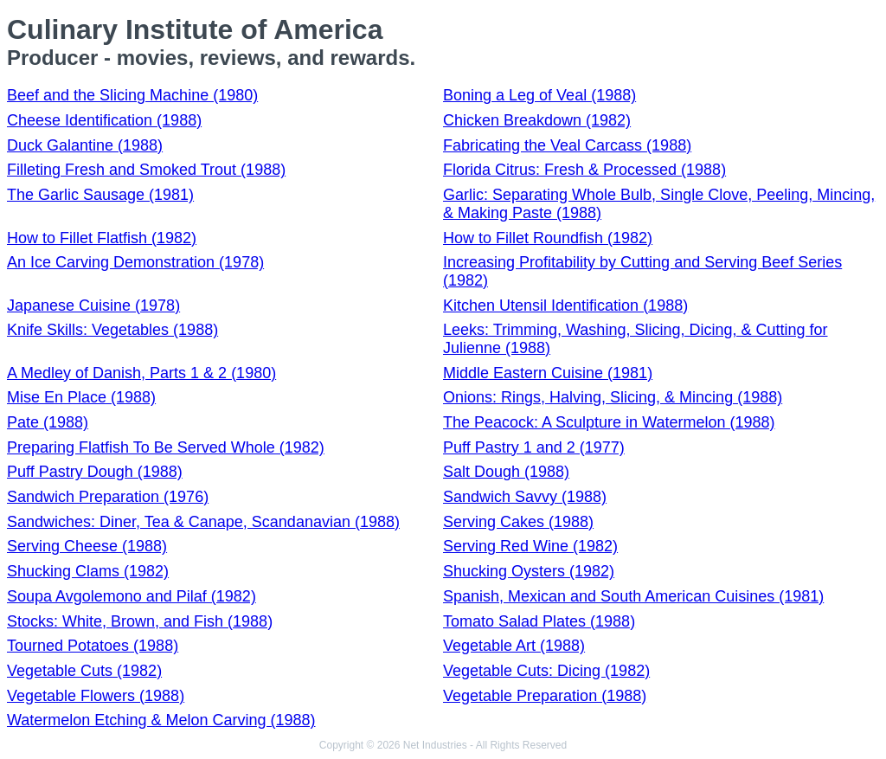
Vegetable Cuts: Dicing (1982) (546, 670)
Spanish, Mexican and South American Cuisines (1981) (633, 596)
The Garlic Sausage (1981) (100, 194)
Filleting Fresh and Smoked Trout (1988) (146, 169)
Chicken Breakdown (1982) (537, 120)
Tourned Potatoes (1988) (92, 645)
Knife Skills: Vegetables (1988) (112, 329)
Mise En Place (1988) (81, 397)
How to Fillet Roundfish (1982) (547, 238)
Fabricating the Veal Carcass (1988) (567, 145)
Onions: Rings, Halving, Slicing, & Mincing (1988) (612, 397)
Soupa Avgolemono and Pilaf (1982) (131, 596)
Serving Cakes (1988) (518, 522)
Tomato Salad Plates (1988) (539, 621)
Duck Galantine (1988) (85, 145)
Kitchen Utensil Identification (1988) (565, 305)
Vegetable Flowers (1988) (95, 695)
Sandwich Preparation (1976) (108, 496)
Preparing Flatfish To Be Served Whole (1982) (165, 447)
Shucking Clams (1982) (88, 571)
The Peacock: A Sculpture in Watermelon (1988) (609, 422)
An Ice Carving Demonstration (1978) (135, 262)
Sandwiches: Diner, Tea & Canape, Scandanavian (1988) (203, 522)
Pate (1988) (47, 422)
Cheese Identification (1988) (104, 120)
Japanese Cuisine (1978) (93, 305)
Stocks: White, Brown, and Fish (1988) (140, 621)
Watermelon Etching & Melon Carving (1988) (161, 720)
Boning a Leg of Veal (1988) (539, 95)
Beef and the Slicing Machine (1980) (132, 95)
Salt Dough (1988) (506, 471)
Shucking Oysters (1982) (528, 571)
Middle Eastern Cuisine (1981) (547, 373)
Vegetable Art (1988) (514, 645)
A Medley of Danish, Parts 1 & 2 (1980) (141, 373)
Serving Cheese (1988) (87, 546)
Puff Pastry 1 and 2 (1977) (534, 447)
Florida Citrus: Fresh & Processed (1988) (584, 169)
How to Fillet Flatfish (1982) (101, 238)
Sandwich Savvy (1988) (525, 496)
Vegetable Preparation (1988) (544, 695)
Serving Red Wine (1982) (530, 546)
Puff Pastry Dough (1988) (95, 471)
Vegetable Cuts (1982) (84, 670)
